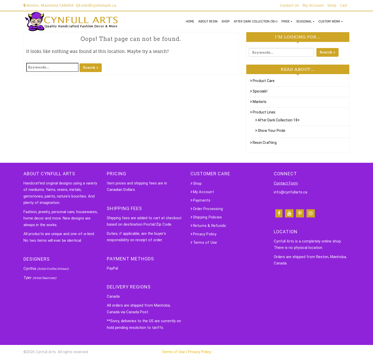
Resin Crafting (265, 143)
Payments (202, 200)
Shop (331, 5)
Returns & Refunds (209, 225)
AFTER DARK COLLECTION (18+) (255, 21)
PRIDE (285, 21)
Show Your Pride (271, 131)
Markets (259, 102)
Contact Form (286, 183)
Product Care (264, 81)
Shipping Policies (207, 217)
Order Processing (208, 208)
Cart (343, 5)
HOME (190, 21)
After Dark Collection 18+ (279, 120)
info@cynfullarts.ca (96, 5)
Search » (90, 67)
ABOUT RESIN (207, 21)
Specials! (260, 91)
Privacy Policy (205, 234)
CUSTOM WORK (329, 21)
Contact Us (289, 5)
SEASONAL (304, 21)
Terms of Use (205, 242)
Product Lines (264, 112)
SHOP (226, 21)
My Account (313, 5)
